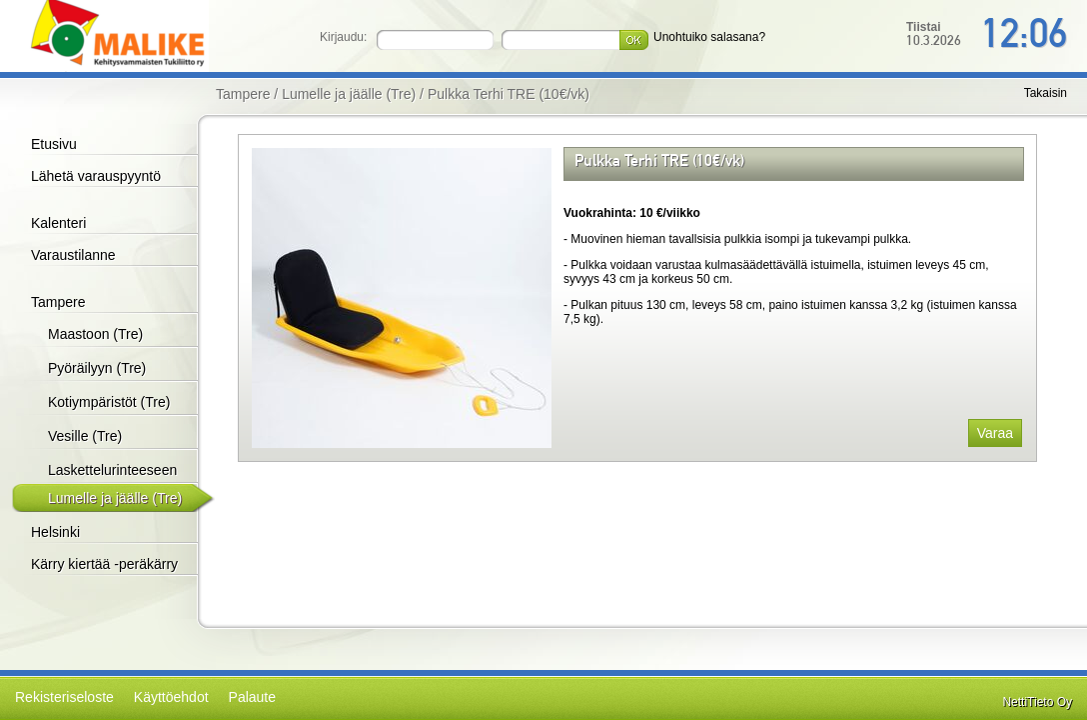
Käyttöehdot (171, 697)
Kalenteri (58, 223)
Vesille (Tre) (85, 436)
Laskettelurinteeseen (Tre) (112, 483)
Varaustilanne (73, 255)
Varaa (995, 433)
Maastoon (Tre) (95, 334)
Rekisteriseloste (64, 697)
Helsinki (55, 532)
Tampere (58, 302)
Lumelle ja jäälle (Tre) (115, 498)
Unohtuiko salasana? (709, 37)
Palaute (252, 697)
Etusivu (54, 144)
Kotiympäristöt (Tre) (109, 402)
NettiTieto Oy (1037, 702)
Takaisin (1045, 93)
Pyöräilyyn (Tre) (97, 368)
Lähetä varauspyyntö (96, 176)
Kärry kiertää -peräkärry (104, 564)
